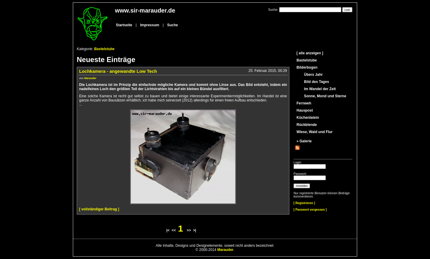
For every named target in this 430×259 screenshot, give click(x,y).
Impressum (149, 25)
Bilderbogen (307, 67)
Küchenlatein (308, 117)
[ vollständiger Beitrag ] (99, 209)
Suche (172, 25)
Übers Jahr (313, 75)
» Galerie (304, 141)
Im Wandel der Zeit (320, 89)
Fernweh (304, 103)
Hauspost (305, 110)
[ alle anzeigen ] (310, 53)
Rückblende (307, 125)
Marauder (90, 78)
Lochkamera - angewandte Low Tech (118, 71)
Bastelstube (104, 49)
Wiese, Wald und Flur (315, 132)
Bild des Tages (316, 82)
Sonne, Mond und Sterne (325, 96)
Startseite (124, 25)
